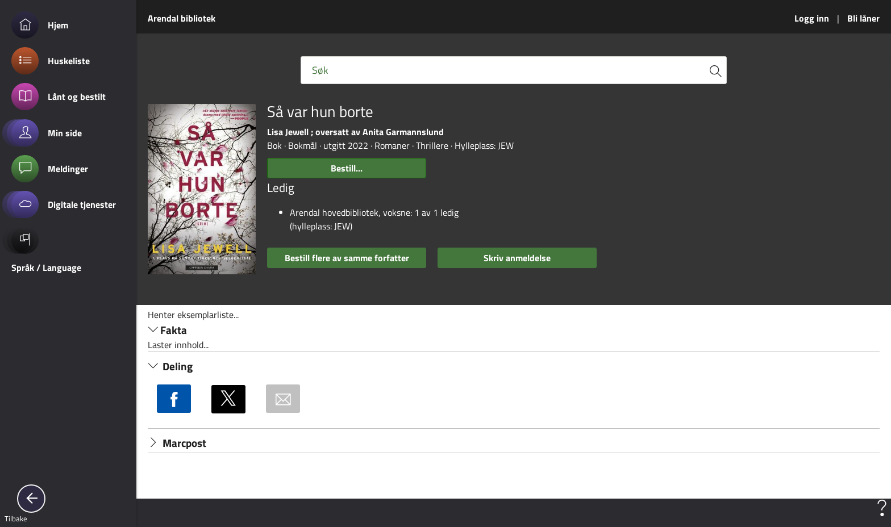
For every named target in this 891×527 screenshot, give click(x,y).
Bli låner (863, 18)
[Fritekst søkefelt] (514, 70)
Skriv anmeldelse (517, 258)
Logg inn (811, 18)
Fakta (167, 330)
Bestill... (347, 168)
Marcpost (177, 443)
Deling (170, 366)
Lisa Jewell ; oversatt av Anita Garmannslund (355, 132)
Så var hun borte (320, 111)
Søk (320, 70)
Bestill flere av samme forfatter (347, 258)
